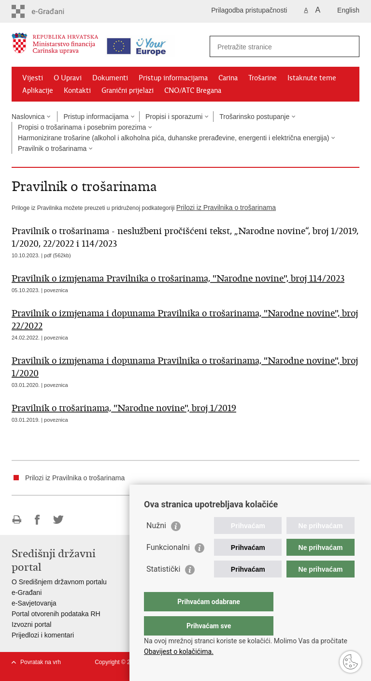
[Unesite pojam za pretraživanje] (274, 47)
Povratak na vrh (40, 662)
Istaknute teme (311, 78)
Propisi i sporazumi (173, 116)
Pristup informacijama (173, 78)
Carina (228, 78)
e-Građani (27, 592)
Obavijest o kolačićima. (179, 651)
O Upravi (68, 78)
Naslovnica (28, 116)
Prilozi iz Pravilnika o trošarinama (226, 207)
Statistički (163, 588)
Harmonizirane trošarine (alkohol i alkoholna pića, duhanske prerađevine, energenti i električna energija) (173, 138)
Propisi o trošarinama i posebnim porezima (82, 127)
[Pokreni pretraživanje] (348, 46)
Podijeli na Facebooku (37, 520)
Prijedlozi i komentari (43, 635)
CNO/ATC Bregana (192, 90)
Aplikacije (37, 90)
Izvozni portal (31, 624)
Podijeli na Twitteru (58, 520)
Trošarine (262, 78)
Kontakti (77, 90)
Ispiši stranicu (17, 520)
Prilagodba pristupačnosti (249, 10)
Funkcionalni (168, 566)
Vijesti (32, 78)
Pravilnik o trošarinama (52, 148)
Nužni (156, 544)
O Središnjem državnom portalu (59, 582)
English (348, 10)
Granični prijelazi (127, 90)
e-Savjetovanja (34, 603)
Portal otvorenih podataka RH (56, 614)
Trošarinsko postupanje (254, 116)
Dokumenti (110, 78)
